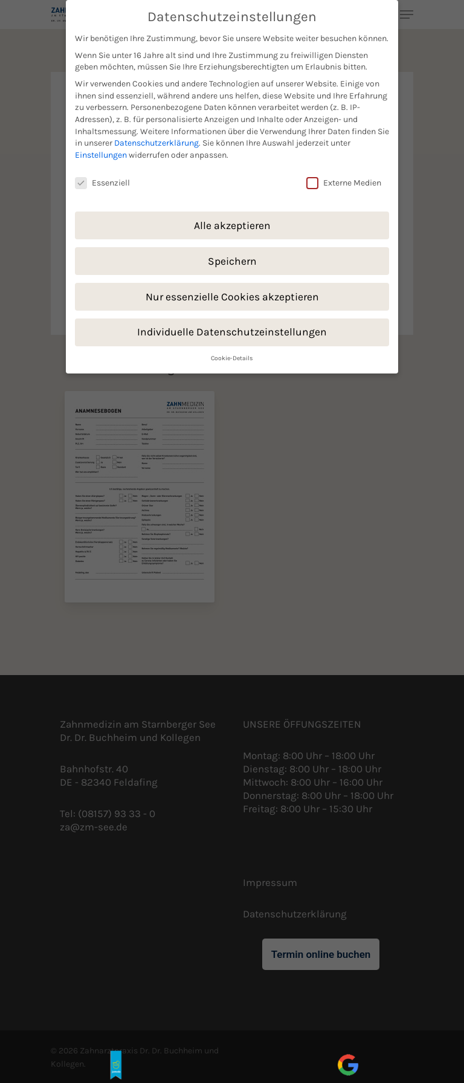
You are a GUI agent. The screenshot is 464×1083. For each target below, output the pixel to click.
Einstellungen (101, 149)
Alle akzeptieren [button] (232, 219)
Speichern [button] (232, 254)
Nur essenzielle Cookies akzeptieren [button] (232, 290)
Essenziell (102, 176)
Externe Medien (343, 176)
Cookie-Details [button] (232, 352)
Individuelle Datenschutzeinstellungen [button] (232, 326)
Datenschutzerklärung (156, 137)
